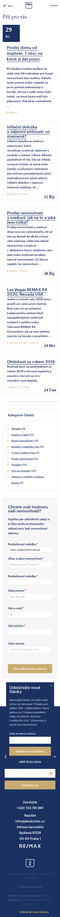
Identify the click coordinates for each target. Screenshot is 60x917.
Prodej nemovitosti (22, 458)
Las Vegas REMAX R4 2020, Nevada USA (27, 292)
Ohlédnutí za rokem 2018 (31, 361)
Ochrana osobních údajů (23, 873)
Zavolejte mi (30, 785)
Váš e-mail (16, 608)
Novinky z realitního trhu (25, 446)
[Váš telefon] (30, 631)
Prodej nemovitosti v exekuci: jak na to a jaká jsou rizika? (31, 217)
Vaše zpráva (16, 643)
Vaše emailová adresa (22, 733)
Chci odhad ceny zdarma (30, 668)
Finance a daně (20, 434)
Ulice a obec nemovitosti (26, 558)
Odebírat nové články (30, 751)
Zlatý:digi (45, 895)
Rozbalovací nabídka (23, 544)
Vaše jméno (17, 590)
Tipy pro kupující (21, 470)
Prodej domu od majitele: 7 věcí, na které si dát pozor (24, 53)
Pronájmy (16, 464)
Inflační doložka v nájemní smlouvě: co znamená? (28, 131)
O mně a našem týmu (23, 452)
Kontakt (54, 5)
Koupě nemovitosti (22, 440)
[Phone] (24, 773)
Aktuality (16, 428)
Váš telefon (16, 626)
